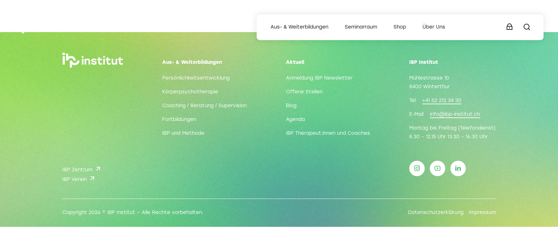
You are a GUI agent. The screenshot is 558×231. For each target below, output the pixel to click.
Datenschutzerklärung (436, 212)
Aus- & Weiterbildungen (299, 27)
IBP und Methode (183, 133)
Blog (291, 105)
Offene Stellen (304, 92)
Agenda (295, 119)
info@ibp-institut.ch (455, 114)
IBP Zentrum (82, 169)
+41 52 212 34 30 (441, 100)
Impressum (482, 212)
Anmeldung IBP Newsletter (319, 78)
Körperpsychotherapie (190, 92)
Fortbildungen (179, 119)
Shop (400, 27)
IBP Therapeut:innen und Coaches (328, 133)
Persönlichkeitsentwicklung (196, 78)
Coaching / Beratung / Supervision (204, 105)
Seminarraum (361, 27)
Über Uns (433, 27)
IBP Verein (79, 178)
